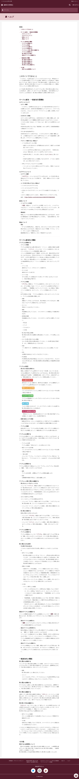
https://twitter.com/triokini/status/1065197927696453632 (40, 197)
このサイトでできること (27, 29)
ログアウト (25, 176)
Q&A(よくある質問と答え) (32, 762)
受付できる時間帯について (29, 69)
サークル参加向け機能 (26, 41)
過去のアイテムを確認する (29, 55)
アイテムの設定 (26, 45)
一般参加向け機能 (25, 58)
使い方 (63, 760)
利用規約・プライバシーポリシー (16, 760)
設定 (24, 205)
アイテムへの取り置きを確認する (30, 50)
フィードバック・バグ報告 (46, 762)
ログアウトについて (27, 35)
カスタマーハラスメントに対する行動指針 (49, 760)
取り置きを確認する (27, 63)
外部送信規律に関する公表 (32, 760)
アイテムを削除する (27, 51)
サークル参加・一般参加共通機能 (29, 32)
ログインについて (26, 33)
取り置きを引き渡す (27, 53)
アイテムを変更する (27, 48)
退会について (25, 39)
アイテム (25, 284)
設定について (25, 37)
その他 (22, 67)
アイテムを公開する (27, 46)
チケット (45, 694)
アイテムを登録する (27, 43)
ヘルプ (68, 760)
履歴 (52, 614)
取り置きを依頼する (27, 59)
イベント (32, 249)
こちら (50, 154)
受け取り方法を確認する (28, 64)
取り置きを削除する (27, 61)
